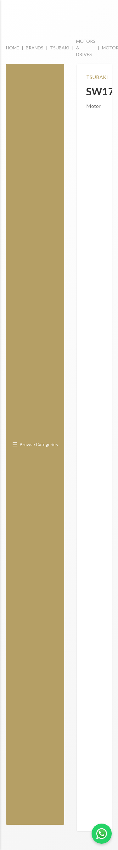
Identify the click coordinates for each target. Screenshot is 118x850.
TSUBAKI (60, 47)
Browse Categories (35, 444)
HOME (12, 47)
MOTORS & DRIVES (85, 47)
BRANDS (34, 47)
